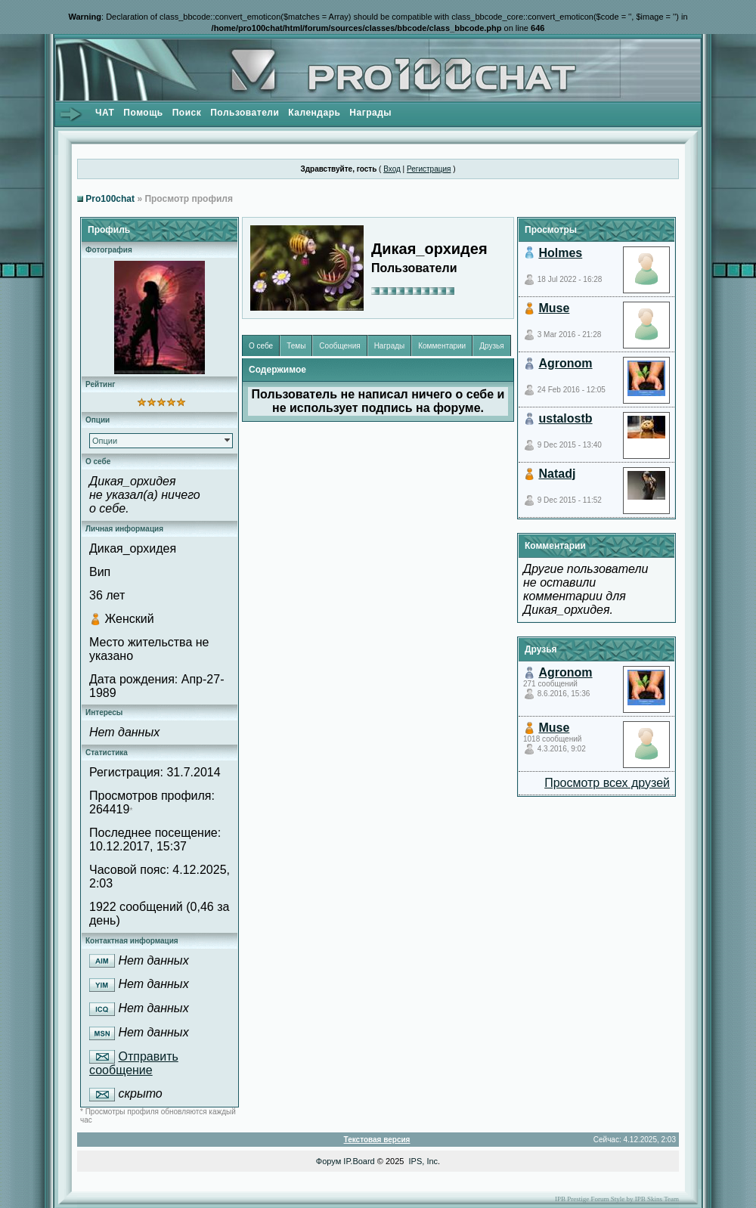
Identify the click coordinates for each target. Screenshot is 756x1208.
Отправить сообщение (133, 1063)
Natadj (556, 473)
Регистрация (429, 169)
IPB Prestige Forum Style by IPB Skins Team (617, 1199)
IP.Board (358, 1161)
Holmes (560, 252)
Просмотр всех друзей (607, 782)
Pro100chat (110, 199)
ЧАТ (104, 112)
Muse (553, 308)
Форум (328, 1161)
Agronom (565, 363)
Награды (370, 112)
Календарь (314, 112)
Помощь (143, 112)
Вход (392, 169)
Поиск (187, 112)
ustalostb (565, 418)
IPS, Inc (423, 1161)
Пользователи (244, 112)
